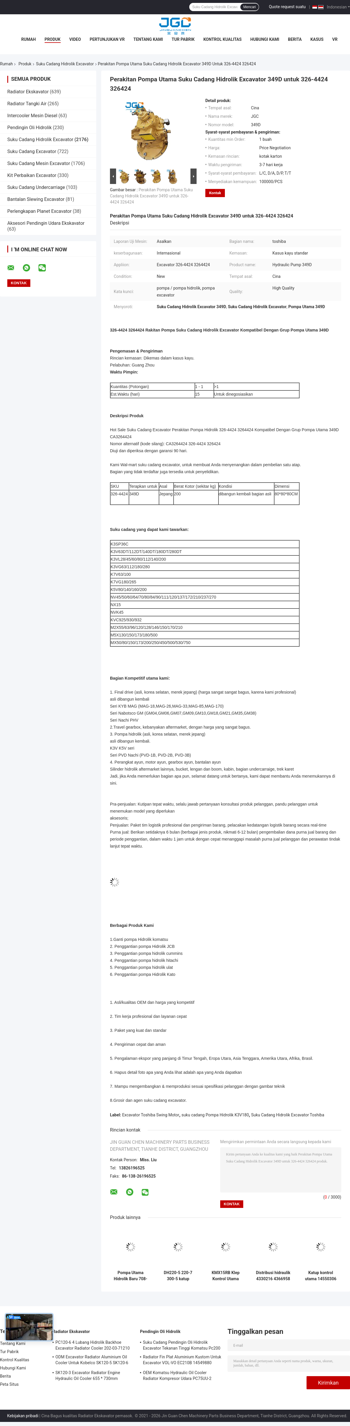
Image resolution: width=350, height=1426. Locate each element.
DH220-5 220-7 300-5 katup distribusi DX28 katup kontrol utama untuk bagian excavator (178, 1275)
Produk (53, 39)
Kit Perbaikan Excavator (31, 175)
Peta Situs (9, 1384)
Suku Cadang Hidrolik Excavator (65, 64)
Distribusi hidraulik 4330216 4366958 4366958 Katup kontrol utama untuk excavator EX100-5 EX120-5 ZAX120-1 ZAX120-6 (273, 1275)
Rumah (28, 39)
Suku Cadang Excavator (31, 151)
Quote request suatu (287, 6)
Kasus (316, 39)
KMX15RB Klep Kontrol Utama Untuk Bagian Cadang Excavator (225, 1275)
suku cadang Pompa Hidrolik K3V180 (215, 1115)
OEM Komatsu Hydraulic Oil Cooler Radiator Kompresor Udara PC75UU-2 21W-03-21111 (177, 1376)
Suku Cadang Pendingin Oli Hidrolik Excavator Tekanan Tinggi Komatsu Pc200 (181, 1345)
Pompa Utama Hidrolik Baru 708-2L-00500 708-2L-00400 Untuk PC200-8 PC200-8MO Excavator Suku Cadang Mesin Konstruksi (131, 1275)
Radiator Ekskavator (28, 91)
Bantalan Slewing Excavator (35, 199)
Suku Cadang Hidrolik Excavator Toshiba (287, 1115)
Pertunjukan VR (107, 39)
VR (334, 39)
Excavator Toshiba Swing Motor (150, 1115)
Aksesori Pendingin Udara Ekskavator (46, 223)
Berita (295, 39)
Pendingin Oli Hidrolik (29, 127)
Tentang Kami (148, 39)
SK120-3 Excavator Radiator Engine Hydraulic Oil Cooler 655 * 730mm (87, 1375)
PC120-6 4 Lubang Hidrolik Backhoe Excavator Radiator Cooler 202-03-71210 (92, 1345)
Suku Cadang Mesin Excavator (38, 163)
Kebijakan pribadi (22, 1415)
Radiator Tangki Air (26, 103)
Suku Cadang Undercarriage (36, 187)
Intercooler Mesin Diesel (32, 115)
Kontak (215, 193)
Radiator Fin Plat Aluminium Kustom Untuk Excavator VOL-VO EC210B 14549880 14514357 (182, 1361)
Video (75, 39)
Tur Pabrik (183, 39)
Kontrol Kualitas (222, 39)
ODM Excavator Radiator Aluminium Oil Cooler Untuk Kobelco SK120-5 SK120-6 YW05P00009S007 (91, 1361)
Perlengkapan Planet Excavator (39, 211)
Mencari (249, 7)
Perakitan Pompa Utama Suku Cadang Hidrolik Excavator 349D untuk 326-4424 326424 (151, 195)
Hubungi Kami (264, 39)
